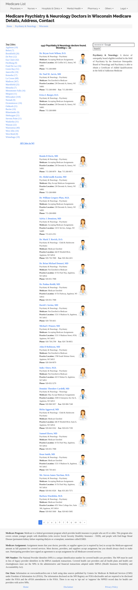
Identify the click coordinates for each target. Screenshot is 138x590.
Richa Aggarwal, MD (49, 409)
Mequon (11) (11, 94)
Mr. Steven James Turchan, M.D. (54, 475)
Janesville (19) (12, 72)
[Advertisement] (69, 36)
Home (9, 26)
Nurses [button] (32, 8)
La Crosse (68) (12, 78)
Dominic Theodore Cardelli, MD (54, 388)
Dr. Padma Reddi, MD (49, 284)
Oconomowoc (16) (14, 103)
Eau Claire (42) (12, 60)
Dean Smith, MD (47, 454)
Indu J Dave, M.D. (47, 368)
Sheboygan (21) (12, 115)
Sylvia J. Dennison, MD (50, 218)
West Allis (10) (12, 131)
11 (80, 522)
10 (76, 522)
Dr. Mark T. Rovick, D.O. (51, 239)
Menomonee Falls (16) (15, 90)
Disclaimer (68, 587)
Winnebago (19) (13, 137)
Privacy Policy (111, 587)
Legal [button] (124, 8)
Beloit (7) (10, 50)
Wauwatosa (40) (13, 128)
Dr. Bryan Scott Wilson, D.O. (52, 53)
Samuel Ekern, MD (48, 433)
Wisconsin (43, 26)
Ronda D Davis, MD (48, 156)
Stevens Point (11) (14, 118)
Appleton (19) (12, 47)
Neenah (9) (10, 100)
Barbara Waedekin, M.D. (51, 496)
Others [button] (109, 8)
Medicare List (16, 3)
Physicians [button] (16, 8)
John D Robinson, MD (49, 347)
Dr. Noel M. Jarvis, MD (50, 74)
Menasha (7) (11, 88)
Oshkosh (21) (11, 106)
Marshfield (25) (12, 84)
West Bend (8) (12, 134)
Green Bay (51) (12, 69)
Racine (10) (11, 109)
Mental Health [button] (75, 8)
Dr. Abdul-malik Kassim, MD (53, 177)
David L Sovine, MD (48, 305)
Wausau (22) (11, 125)
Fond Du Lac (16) (13, 66)
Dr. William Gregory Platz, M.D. (54, 198)
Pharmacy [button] (94, 8)
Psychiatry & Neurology (25, 26)
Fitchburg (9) (11, 63)
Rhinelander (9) (12, 112)
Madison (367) (12, 81)
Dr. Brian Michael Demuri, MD (53, 263)
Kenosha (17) (11, 75)
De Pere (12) (11, 57)
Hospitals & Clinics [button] (52, 8)
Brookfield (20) (12, 53)
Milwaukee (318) (13, 97)
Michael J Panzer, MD (49, 326)
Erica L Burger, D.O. (49, 95)
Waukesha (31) (12, 121)
